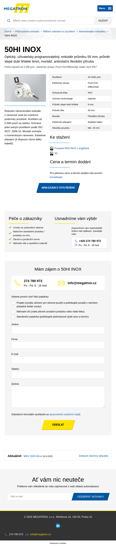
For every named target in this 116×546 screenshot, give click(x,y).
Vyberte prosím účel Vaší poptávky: (30, 296)
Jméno (15, 324)
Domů (8, 31)
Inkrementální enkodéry (92, 31)
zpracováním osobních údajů (65, 414)
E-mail (14, 354)
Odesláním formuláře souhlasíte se (45, 414)
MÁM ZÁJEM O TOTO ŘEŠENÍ (58, 187)
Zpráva (15, 384)
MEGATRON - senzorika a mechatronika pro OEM (17, 8)
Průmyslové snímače (27, 31)
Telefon (15, 369)
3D (54, 153)
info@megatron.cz (82, 283)
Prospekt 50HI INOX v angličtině (70, 148)
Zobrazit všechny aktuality (93, 455)
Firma (14, 339)
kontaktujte (56, 177)
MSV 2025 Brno (33, 456)
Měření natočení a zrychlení (59, 31)
